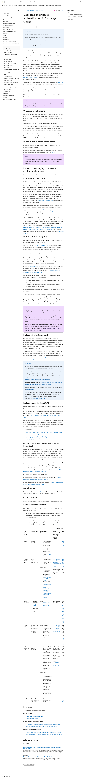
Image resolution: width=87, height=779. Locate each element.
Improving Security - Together (30, 77)
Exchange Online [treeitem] (6, 15)
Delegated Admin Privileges (35, 605)
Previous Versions (12, 775)
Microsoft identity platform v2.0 (45, 200)
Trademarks (56, 775)
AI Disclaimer (4, 775)
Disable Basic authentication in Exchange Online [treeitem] (10, 55)
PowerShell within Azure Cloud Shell (46, 606)
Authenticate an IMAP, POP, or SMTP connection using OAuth (45, 209)
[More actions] (62, 10)
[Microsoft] (2, 2)
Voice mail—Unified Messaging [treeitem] (9, 41)
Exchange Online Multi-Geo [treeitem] (8, 95)
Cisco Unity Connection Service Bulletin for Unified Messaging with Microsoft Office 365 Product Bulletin (47, 593)
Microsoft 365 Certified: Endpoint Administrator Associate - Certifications (39, 756)
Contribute (24, 775)
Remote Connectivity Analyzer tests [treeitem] (11, 78)
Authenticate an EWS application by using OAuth (37, 436)
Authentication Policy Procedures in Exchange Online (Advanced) (41, 726)
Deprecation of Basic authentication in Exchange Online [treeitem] (11, 47)
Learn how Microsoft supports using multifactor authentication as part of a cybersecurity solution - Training (42, 748)
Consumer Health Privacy (39, 775)
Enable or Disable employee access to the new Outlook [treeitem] (11, 58)
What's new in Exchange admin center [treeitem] (11, 19)
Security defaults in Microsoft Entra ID (35, 716)
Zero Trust (60, 82)
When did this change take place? (75, 14)
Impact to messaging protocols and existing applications (75, 17)
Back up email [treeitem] (7, 91)
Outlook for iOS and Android (41, 245)
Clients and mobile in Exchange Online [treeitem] (12, 45)
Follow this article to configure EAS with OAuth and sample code (57, 665)
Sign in (83, 1)
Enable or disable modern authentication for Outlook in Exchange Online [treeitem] (10, 87)
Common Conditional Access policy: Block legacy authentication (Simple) (43, 732)
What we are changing (72, 12)
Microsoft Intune (34, 266)
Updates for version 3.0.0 (38, 398)
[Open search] (80, 2)
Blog (19, 775)
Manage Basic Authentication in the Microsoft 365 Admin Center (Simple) (43, 724)
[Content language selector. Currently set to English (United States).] (8, 771)
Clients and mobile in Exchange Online (35, 10)
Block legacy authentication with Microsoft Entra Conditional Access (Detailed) (44, 734)
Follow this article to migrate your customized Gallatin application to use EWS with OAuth (57, 563)
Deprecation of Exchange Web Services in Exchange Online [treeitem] (12, 51)
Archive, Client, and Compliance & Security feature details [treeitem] (11, 83)
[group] (43, 617)
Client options (70, 19)
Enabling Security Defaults (32, 718)
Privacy (29, 775)
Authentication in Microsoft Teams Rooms (47, 579)
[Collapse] (18, 10)
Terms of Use (50, 775)
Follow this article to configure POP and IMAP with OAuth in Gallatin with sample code (56, 628)
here (52, 152)
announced (37, 491)
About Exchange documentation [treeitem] (9, 99)
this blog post (29, 389)
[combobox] (11, 13)
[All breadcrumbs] (24, 10)
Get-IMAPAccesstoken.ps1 (48, 211)
